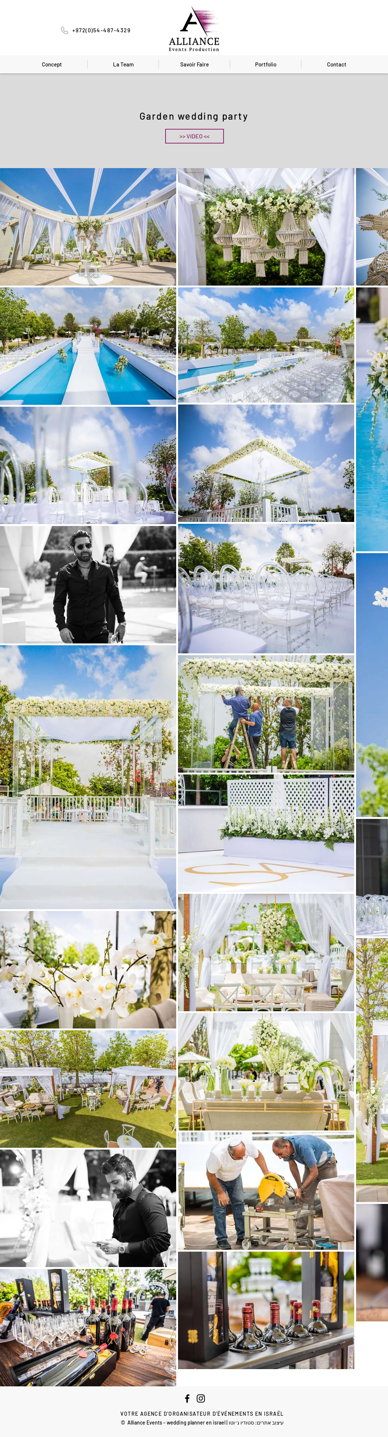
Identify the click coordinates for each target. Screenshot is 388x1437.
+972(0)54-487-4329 (101, 30)
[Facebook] (187, 1398)
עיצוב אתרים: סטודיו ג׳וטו (256, 1422)
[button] (194, 136)
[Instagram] (200, 1398)
